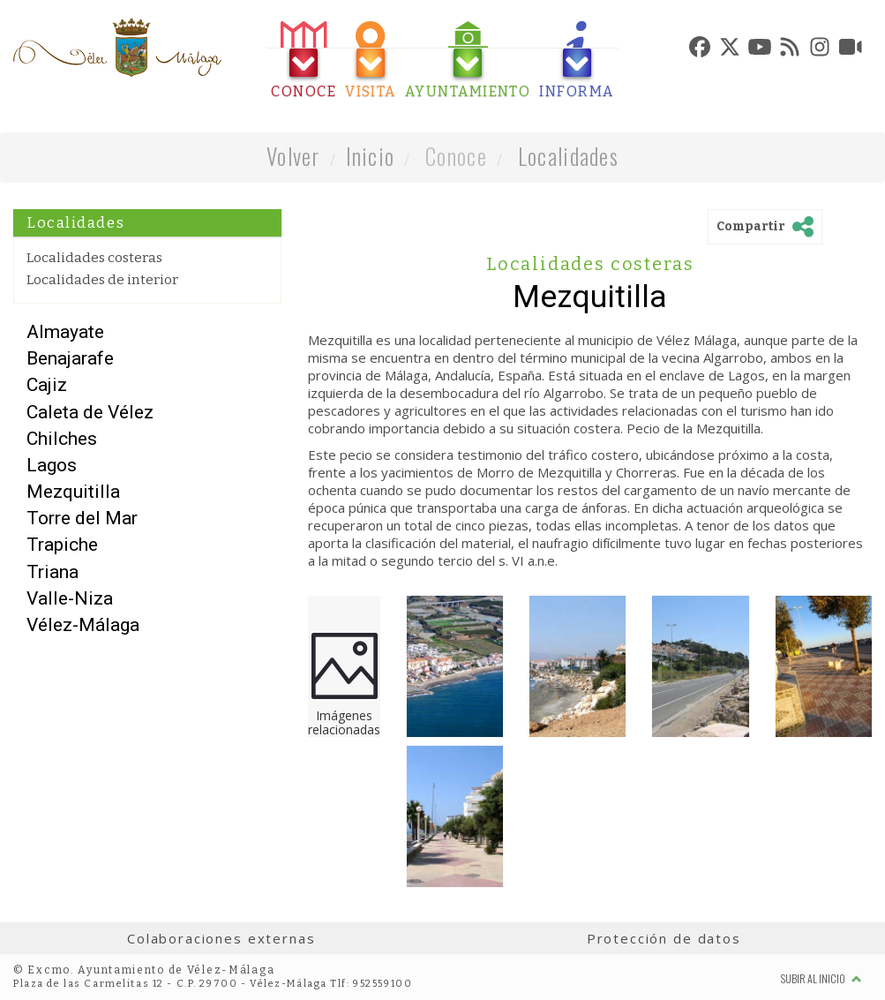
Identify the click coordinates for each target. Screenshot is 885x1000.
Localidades (568, 155)
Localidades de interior (102, 280)
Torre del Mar (82, 518)
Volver (293, 155)
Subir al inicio (821, 978)
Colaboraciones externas (221, 938)
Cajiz (46, 384)
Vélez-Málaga (82, 624)
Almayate (65, 331)
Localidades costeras (94, 258)
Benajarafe (70, 358)
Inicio (370, 155)
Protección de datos (664, 938)
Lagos (51, 465)
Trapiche (62, 544)
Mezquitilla (73, 491)
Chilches (61, 438)
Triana (52, 572)
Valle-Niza (69, 598)
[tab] (303, 60)
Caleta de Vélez (90, 412)
